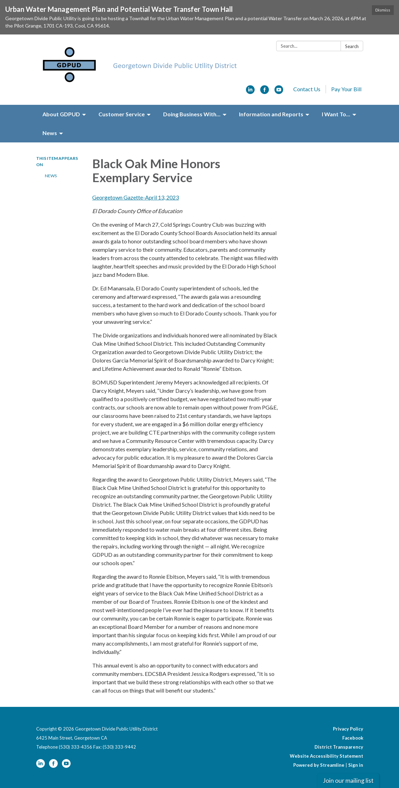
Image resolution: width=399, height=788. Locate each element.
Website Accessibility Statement (326, 756)
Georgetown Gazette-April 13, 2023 (135, 197)
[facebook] (264, 91)
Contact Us (306, 89)
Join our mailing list (348, 780)
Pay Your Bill (346, 89)
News (51, 175)
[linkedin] (250, 91)
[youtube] (278, 91)
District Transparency (338, 747)
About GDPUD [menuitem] (61, 114)
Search (352, 46)
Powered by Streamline (318, 765)
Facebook (352, 738)
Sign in (355, 765)
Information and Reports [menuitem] (271, 114)
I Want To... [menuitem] (336, 114)
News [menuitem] (49, 133)
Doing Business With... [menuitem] (192, 114)
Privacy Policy (348, 729)
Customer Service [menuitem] (121, 114)
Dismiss (382, 10)
